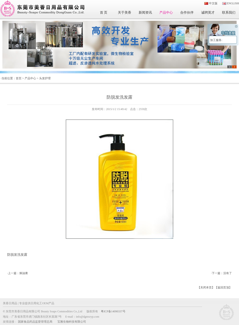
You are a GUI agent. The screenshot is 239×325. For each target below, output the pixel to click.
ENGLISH (233, 3)
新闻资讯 (145, 12)
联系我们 (228, 12)
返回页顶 (223, 287)
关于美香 (124, 12)
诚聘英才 (208, 12)
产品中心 (166, 12)
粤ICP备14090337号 (113, 311)
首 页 (104, 12)
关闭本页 (206, 287)
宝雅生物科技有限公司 (71, 321)
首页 (19, 78)
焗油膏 (23, 273)
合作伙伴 (187, 12)
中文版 (213, 3)
